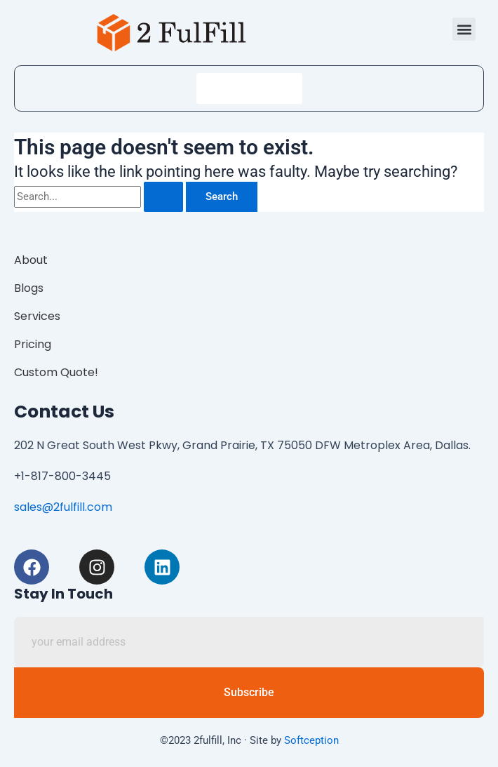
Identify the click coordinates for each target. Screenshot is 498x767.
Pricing (32, 344)
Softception (311, 740)
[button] (464, 29)
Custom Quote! (56, 372)
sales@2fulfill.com (63, 507)
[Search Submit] (163, 197)
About (31, 260)
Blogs (28, 288)
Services (37, 316)
